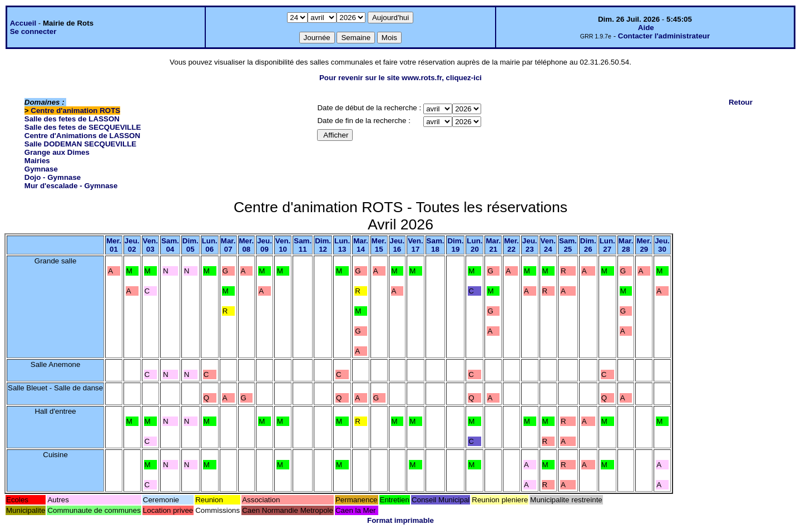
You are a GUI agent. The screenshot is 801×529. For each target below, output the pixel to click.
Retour (741, 102)
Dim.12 (323, 245)
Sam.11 (303, 245)
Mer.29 (643, 245)
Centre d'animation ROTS (75, 110)
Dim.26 (588, 245)
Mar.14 (360, 245)
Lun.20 (474, 245)
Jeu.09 (264, 245)
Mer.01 (113, 245)
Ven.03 (150, 245)
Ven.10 (282, 245)
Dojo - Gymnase (52, 177)
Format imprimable (400, 520)
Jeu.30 (662, 245)
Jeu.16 (397, 245)
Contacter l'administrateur (664, 36)
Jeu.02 (132, 245)
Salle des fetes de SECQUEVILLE (82, 127)
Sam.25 (568, 245)
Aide (646, 27)
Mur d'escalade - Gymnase (71, 186)
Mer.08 (246, 245)
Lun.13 (342, 245)
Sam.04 (170, 245)
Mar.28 (626, 245)
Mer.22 (511, 245)
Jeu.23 (529, 245)
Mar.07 (228, 245)
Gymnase (41, 169)
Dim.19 (455, 245)
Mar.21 (493, 245)
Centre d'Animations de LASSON (82, 135)
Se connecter (33, 31)
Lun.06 (209, 245)
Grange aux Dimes (57, 152)
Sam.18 (435, 245)
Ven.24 (548, 245)
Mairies (37, 160)
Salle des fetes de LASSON (72, 119)
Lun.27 (607, 245)
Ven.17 (415, 245)
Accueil (23, 23)
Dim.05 (190, 245)
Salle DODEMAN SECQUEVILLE (80, 144)
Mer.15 (379, 245)
